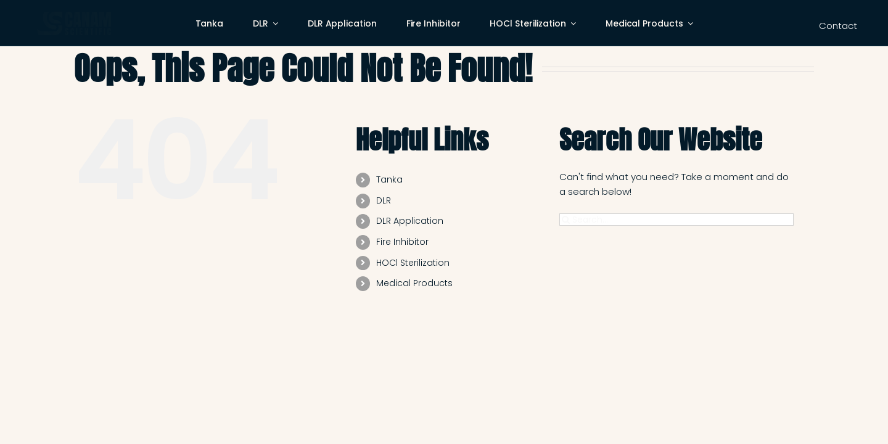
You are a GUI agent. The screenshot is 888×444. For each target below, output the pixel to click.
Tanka (389, 179)
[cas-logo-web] (74, 16)
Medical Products (414, 283)
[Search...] (676, 219)
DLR (383, 200)
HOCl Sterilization (413, 263)
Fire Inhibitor (402, 242)
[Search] (565, 219)
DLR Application (409, 221)
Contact (838, 25)
